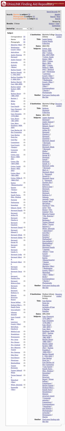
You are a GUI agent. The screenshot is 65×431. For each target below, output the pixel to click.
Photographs (47, 93)
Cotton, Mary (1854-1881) (15, 174)
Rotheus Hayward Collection (46, 110)
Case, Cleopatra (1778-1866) (16, 115)
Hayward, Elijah (16, 235)
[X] (29, 14)
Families (14, 192)
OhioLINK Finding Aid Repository (30, 4)
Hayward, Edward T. (14, 231)
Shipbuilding (15, 363)
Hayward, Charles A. (14, 219)
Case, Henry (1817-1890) (15, 120)
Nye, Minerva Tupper (15, 348)
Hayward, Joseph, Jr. (14, 251)
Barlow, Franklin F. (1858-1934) (17, 78)
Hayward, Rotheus (14, 287)
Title (57, 24)
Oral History (15, 358)
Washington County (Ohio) (16, 48)
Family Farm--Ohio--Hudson (16, 196)
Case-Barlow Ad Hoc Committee (16, 131)
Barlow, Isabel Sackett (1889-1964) (16, 89)
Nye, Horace (15, 342)
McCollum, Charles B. (15, 328)
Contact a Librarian (58, 3)
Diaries (46, 90)
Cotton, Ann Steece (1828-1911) (15, 157)
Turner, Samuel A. (48, 225)
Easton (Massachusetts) (17, 184)
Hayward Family (17, 210)
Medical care (15, 331)
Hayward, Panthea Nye (15, 277)
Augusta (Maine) (14, 66)
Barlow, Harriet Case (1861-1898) (17, 83)
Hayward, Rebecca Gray (15, 282)
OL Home (49, 3)
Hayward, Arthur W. (14, 214)
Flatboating (15, 202)
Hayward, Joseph (14, 246)
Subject (51, 24)
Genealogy (14, 205)
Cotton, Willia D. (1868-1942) (16, 179)
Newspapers (15, 337)
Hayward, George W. (14, 241)
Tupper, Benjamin (14, 367)
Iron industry (15, 310)
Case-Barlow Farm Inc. (15, 136)
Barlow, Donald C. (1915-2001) (16, 73)
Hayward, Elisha (16, 237)
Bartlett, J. (14, 98)
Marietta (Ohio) (16, 45)
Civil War (14, 140)
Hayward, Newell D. (14, 268)
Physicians (15, 360)
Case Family (15, 106)
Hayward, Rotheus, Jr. (15, 292)
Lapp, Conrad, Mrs (48, 200)
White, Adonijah (16, 385)
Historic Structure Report (14, 297)
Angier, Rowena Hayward (16, 56)
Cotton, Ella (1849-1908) (15, 162)
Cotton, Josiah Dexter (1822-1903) (16, 168)
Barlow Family (16, 70)
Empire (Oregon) (14, 188)
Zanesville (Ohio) (14, 388)
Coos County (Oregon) (15, 146)
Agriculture (15, 52)
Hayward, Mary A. (46, 169)
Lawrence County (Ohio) (16, 323)
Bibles (13, 101)
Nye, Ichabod (15, 345)
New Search (57, 18)
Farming (14, 200)
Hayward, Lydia (16, 254)
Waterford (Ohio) (14, 381)
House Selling (16, 302)
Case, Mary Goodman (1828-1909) (16, 125)
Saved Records (52, 12)
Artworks (14, 62)
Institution (56, 26)
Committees (15, 142)
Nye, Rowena (15, 352)
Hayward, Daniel (17, 227)
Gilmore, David (16, 208)
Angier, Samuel (16, 60)
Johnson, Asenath (14, 313)
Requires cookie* (58, 36)
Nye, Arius (14, 339)
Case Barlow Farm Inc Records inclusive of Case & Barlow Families (48, 306)
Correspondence (48, 88)
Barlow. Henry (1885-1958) (16, 95)
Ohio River (14, 355)
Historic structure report (48, 395)
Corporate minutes (14, 151)
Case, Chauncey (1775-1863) (16, 110)
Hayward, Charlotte (14, 224)
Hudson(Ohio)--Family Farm (16, 306)
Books (13, 104)
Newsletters (15, 334)
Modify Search (55, 15)
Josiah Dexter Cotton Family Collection (47, 41)
